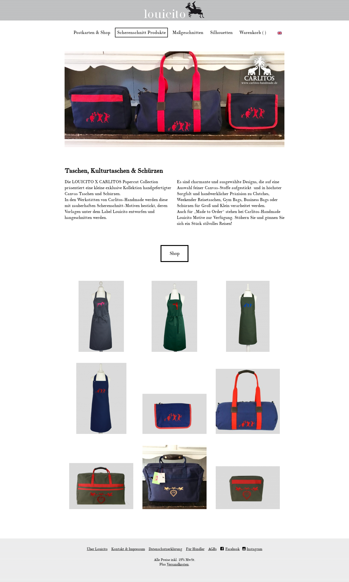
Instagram (254, 549)
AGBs (212, 549)
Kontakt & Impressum (128, 549)
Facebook (232, 549)
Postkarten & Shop (92, 32)
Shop (174, 254)
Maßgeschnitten (187, 32)
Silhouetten (221, 32)
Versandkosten (178, 564)
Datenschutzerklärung (165, 549)
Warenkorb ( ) (252, 32)
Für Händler (195, 549)
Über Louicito (97, 549)
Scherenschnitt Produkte (141, 32)
